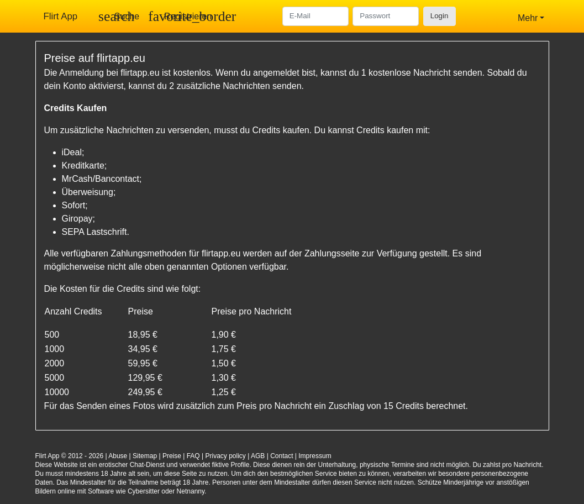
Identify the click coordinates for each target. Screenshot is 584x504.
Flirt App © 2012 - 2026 (69, 456)
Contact (281, 456)
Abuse (117, 456)
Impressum (314, 456)
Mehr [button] (528, 18)
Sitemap (145, 456)
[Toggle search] (119, 16)
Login (439, 16)
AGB (258, 456)
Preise (171, 456)
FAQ (193, 456)
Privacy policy (226, 456)
